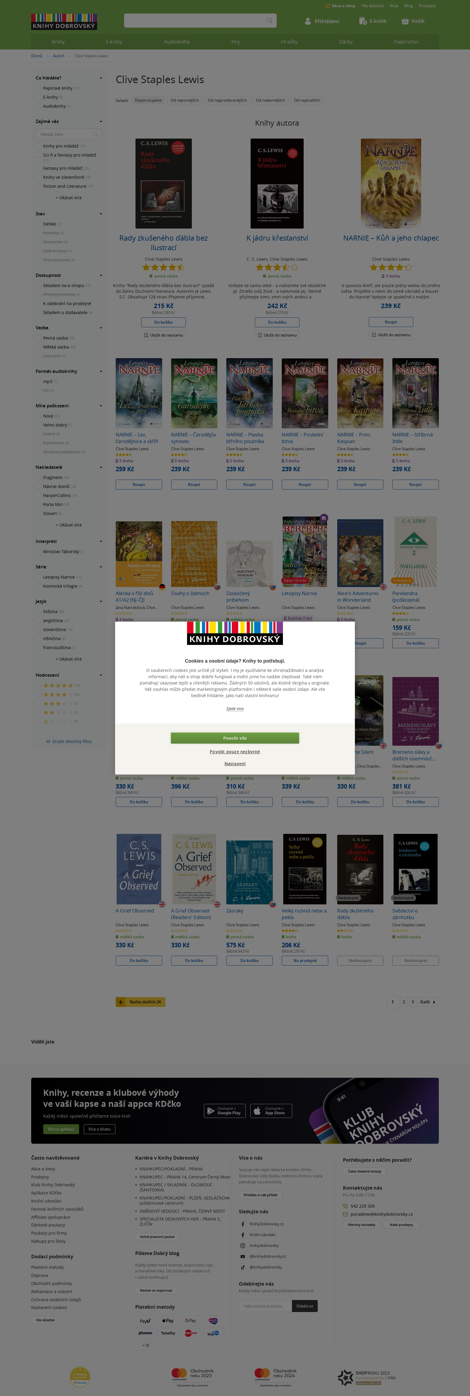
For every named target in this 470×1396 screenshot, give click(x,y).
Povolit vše (235, 738)
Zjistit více (235, 708)
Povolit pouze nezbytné (235, 751)
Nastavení (235, 763)
